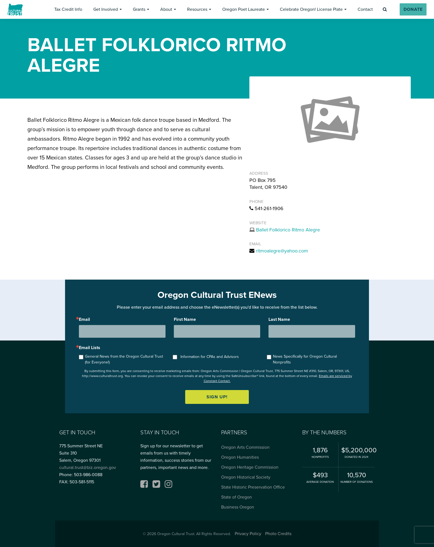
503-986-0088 (88, 474)
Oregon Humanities (240, 457)
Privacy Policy (248, 533)
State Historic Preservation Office (253, 487)
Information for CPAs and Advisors (209, 357)
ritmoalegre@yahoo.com (282, 250)
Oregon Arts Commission (245, 447)
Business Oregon (237, 507)
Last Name (279, 319)
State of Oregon (236, 497)
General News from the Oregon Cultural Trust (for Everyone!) (124, 359)
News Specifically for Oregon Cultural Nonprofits (305, 359)
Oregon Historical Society (245, 477)
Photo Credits (278, 533)
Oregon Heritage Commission (249, 467)
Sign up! (217, 397)
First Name (185, 319)
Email (84, 319)
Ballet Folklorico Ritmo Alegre (288, 229)
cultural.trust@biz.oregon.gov (87, 467)
